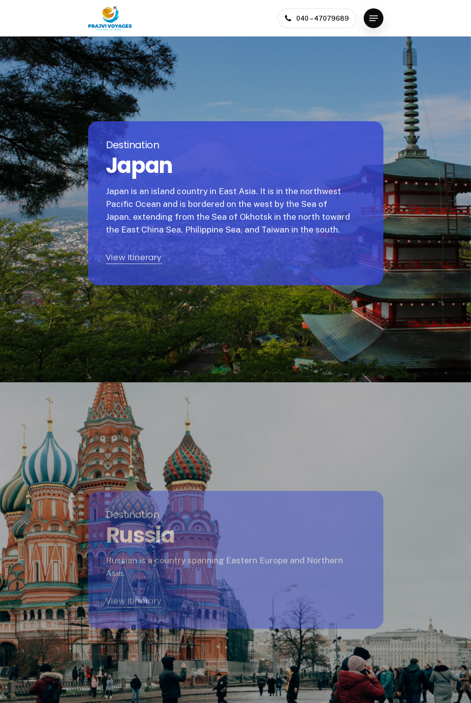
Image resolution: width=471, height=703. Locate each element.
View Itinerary (134, 257)
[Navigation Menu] (373, 18)
